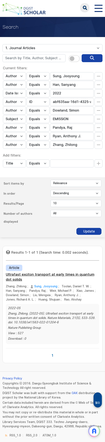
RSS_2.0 (31, 435)
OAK (75, 393)
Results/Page (14, 204)
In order (9, 193)
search (84, 7)
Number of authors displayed (18, 218)
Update (89, 231)
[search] (92, 58)
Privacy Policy (12, 378)
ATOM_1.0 (49, 435)
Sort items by (14, 183)
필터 (97, 402)
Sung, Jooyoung (45, 286)
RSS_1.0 (15, 435)
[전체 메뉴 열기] (98, 8)
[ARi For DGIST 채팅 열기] (94, 431)
